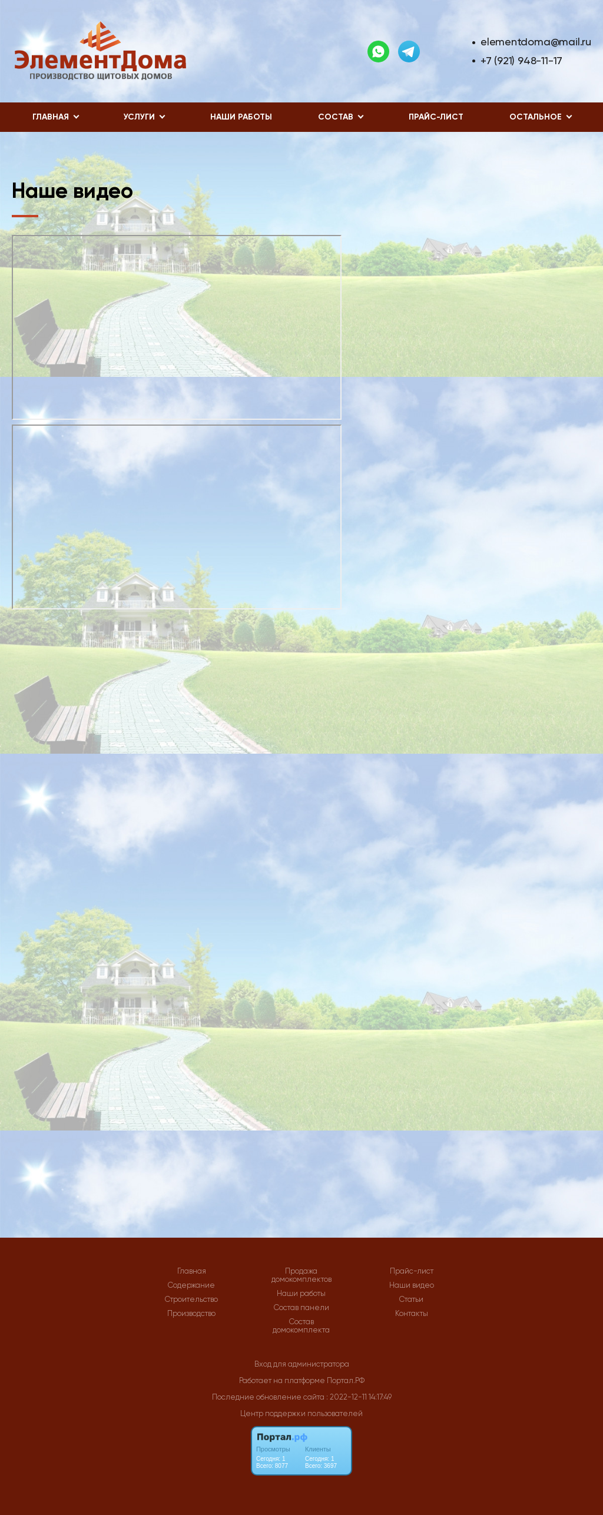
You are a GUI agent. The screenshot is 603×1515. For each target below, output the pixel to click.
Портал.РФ (346, 1380)
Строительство (191, 1299)
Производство (191, 1314)
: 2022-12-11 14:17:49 (359, 1397)
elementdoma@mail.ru (536, 41)
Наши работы (241, 117)
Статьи (411, 1299)
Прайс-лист (436, 117)
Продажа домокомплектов (301, 1275)
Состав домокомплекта (301, 1326)
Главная (191, 1271)
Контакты (411, 1314)
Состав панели (301, 1308)
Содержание (191, 1285)
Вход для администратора (301, 1364)
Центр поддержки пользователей (301, 1413)
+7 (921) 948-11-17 (521, 60)
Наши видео (411, 1285)
